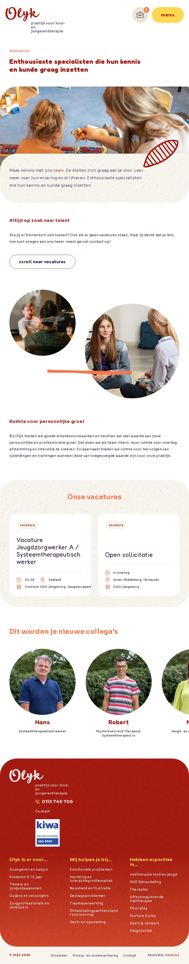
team (59, 170)
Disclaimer (59, 955)
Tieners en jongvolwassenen (25, 886)
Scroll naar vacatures (42, 261)
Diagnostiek (141, 931)
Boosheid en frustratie (90, 888)
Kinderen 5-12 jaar (25, 877)
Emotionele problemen (91, 870)
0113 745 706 (57, 801)
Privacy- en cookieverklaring (95, 955)
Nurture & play (143, 916)
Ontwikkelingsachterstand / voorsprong (94, 913)
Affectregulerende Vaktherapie (147, 899)
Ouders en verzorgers (29, 896)
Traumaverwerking (86, 903)
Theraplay (139, 890)
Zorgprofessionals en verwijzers (29, 905)
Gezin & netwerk (144, 923)
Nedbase (172, 955)
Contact (42, 811)
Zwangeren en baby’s (28, 870)
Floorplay (138, 908)
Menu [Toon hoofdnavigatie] (167, 15)
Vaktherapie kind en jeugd (153, 875)
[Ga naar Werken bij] (140, 15)
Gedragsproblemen (87, 896)
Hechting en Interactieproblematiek (91, 879)
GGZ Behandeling (145, 882)
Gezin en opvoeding (88, 922)
